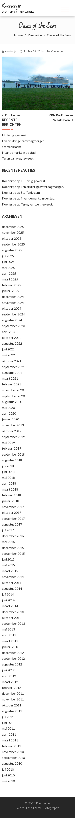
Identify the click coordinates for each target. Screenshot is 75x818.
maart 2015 (10, 571)
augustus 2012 (12, 664)
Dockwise (12, 115)
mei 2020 (8, 407)
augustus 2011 (12, 711)
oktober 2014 (11, 583)
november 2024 (13, 302)
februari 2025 (11, 285)
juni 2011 (8, 722)
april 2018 (9, 483)
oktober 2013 (11, 617)
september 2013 (13, 623)
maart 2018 (10, 489)
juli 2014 (8, 594)
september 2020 (13, 396)
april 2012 (9, 676)
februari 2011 (11, 746)
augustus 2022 (12, 343)
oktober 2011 (11, 705)
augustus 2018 (12, 460)
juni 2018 (8, 472)
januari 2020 (10, 419)
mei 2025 (8, 267)
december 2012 (13, 652)
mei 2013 (8, 629)
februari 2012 (11, 687)
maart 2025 (10, 279)
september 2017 (13, 518)
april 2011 (9, 734)
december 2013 (13, 612)
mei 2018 (8, 477)
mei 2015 (8, 565)
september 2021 (13, 367)
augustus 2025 (12, 250)
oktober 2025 (11, 238)
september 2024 (13, 314)
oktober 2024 (11, 308)
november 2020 (13, 390)
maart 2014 (10, 606)
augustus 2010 (12, 763)
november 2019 (13, 425)
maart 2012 (10, 682)
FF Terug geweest (14, 135)
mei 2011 (8, 728)
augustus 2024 (12, 320)
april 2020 (9, 413)
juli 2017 (8, 530)
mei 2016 (8, 542)
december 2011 (13, 693)
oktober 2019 (11, 431)
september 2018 (13, 454)
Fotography (51, 808)
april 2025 (9, 273)
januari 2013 (10, 647)
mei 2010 (8, 781)
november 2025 (13, 232)
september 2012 (13, 658)
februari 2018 (11, 495)
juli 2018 (8, 466)
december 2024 (13, 296)
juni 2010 (8, 775)
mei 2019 (8, 442)
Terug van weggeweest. (18, 158)
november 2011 (13, 699)
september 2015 (13, 553)
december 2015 (13, 548)
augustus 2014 (12, 588)
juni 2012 (8, 670)
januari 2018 (10, 501)
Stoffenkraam (11, 147)
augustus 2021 (12, 372)
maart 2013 (10, 641)
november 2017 (13, 507)
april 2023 (9, 332)
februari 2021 (11, 384)
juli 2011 (8, 717)
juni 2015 (8, 559)
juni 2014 (8, 600)
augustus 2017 (12, 524)
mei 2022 (8, 355)
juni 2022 (8, 349)
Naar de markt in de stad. (19, 152)
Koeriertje (57, 51)
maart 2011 (10, 740)
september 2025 (13, 244)
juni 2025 (8, 261)
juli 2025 (8, 256)
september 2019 (13, 437)
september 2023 (13, 326)
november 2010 (13, 752)
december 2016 (13, 536)
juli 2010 (8, 769)
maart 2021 (10, 378)
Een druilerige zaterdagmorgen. (23, 141)
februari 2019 (11, 448)
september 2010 (13, 757)
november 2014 (13, 577)
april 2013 (9, 635)
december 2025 (13, 226)
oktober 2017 (11, 512)
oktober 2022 (11, 337)
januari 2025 (10, 291)
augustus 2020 (12, 402)
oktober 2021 (11, 361)
